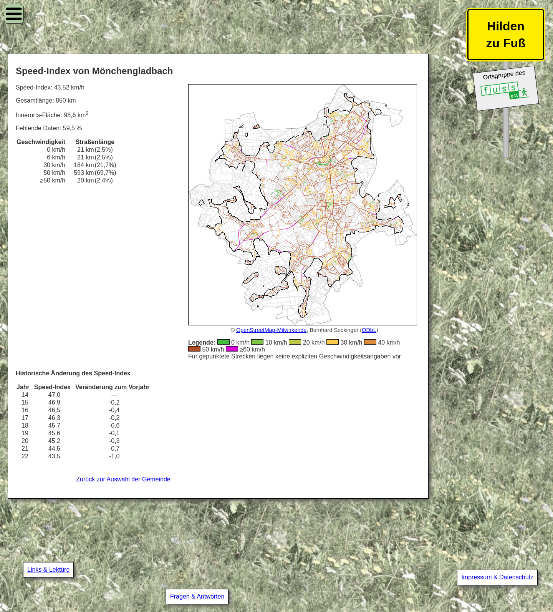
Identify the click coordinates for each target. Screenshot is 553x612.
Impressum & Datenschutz (497, 577)
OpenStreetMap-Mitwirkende (271, 330)
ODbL (369, 330)
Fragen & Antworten (197, 596)
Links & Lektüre (48, 569)
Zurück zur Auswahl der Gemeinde (123, 479)
